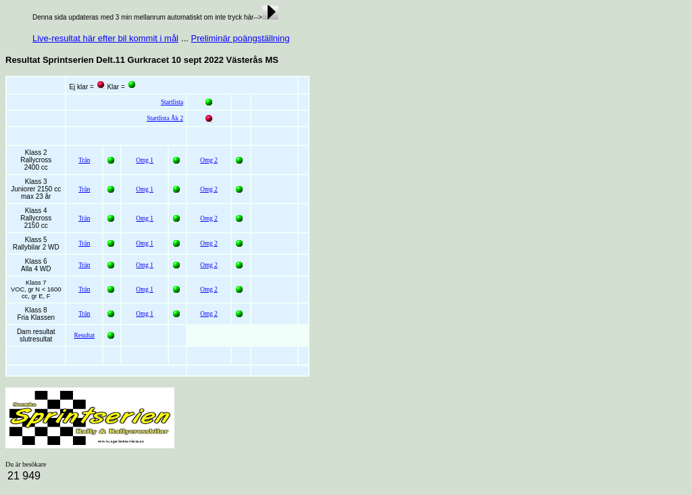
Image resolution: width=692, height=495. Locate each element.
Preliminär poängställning (240, 38)
